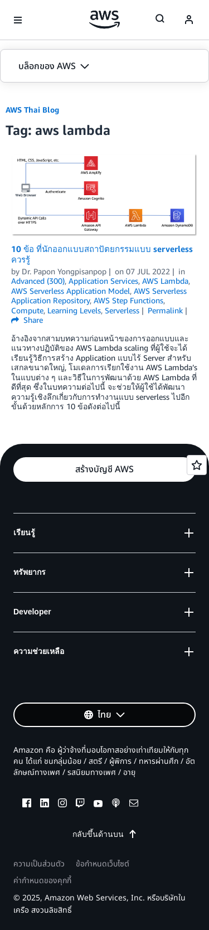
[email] (133, 804)
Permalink (165, 310)
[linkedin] (44, 804)
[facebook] (26, 804)
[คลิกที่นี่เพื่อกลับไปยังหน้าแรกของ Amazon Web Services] (104, 19)
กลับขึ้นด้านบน (104, 834)
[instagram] (62, 804)
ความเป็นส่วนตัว (39, 864)
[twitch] (80, 804)
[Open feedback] (197, 465)
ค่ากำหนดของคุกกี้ (42, 881)
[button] (104, 66)
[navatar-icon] (189, 20)
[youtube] (98, 804)
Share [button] (27, 319)
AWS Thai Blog (32, 109)
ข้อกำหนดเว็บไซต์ (102, 864)
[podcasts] (115, 804)
